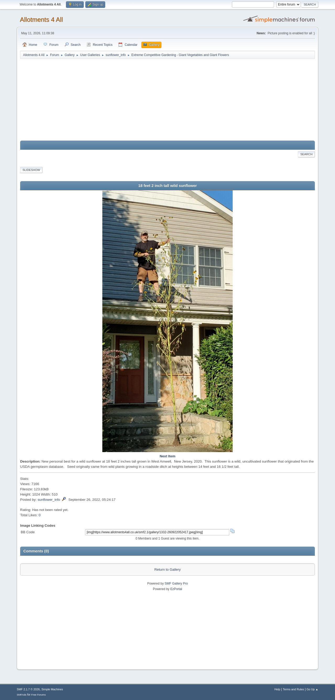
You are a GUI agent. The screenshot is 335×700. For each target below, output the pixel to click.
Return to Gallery (167, 569)
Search (306, 154)
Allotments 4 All (41, 19)
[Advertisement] (167, 100)
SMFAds (21, 694)
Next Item (167, 456)
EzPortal (176, 589)
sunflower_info (49, 500)
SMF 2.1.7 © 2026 (28, 689)
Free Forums (38, 694)
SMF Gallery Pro (176, 583)
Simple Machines (52, 689)
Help (277, 689)
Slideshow (31, 169)
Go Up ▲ (312, 689)
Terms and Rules (293, 689)
